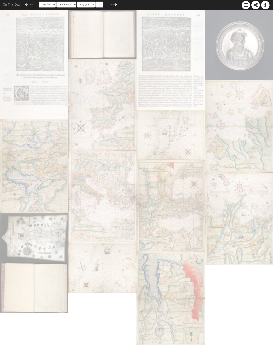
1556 (112, 4)
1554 (29, 4)
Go (99, 4)
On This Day (11, 4)
